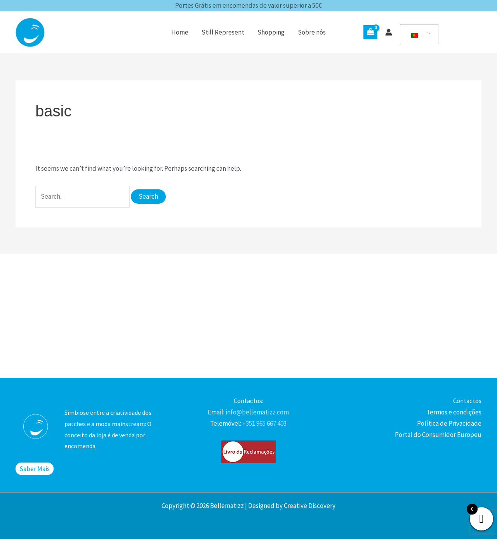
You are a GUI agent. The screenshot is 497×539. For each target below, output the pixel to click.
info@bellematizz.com (256, 412)
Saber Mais (34, 468)
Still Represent (223, 32)
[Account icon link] (388, 32)
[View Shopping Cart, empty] (370, 32)
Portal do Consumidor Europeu (438, 434)
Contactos (467, 401)
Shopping (271, 32)
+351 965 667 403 (264, 423)
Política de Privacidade (449, 423)
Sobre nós (312, 32)
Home (179, 32)
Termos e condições (453, 412)
